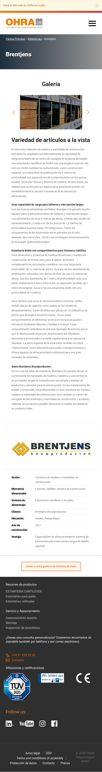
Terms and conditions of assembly (40, 758)
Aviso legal (32, 753)
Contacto (15, 660)
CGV (49, 753)
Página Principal (15, 39)
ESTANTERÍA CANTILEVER (24, 591)
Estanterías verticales (20, 601)
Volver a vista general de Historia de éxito (51, 566)
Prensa (65, 763)
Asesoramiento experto (21, 618)
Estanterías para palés (21, 596)
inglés (41, 5)
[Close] (97, 5)
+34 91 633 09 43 (20, 655)
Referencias (35, 39)
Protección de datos (23, 763)
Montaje (11, 623)
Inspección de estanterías (23, 628)
